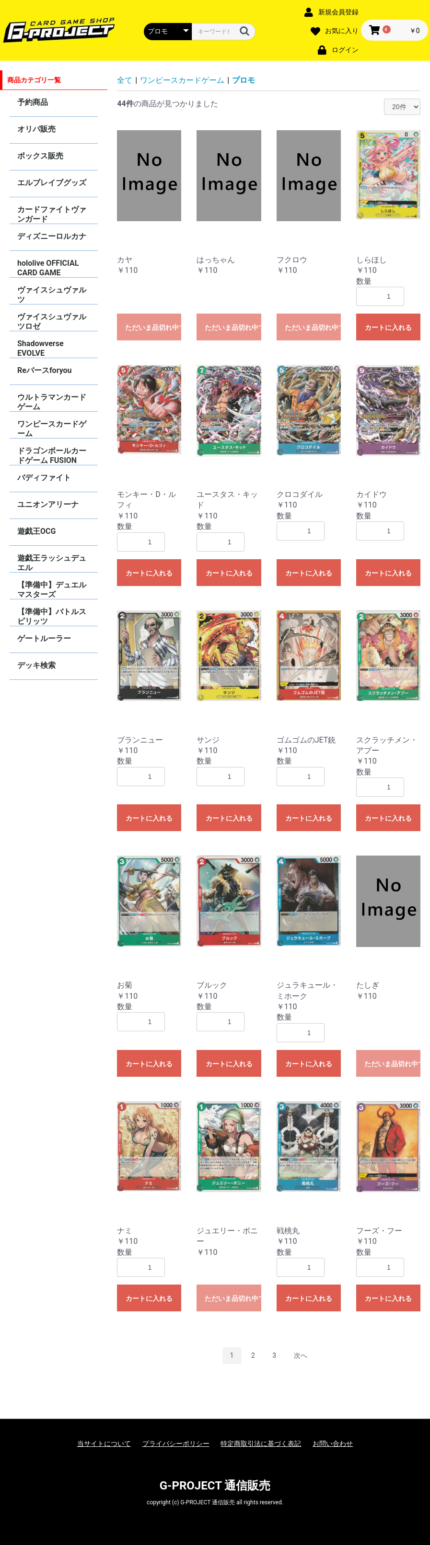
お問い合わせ (333, 1443)
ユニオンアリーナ (48, 504)
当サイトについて (104, 1443)
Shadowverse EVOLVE (40, 348)
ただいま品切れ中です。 (153, 327)
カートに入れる (388, 327)
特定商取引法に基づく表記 (261, 1443)
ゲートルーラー (44, 638)
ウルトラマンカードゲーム (51, 402)
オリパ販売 (36, 129)
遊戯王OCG (36, 531)
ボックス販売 (40, 155)
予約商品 (32, 102)
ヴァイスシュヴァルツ (51, 294)
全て (124, 80)
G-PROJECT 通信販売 (215, 1485)
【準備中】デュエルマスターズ (51, 589)
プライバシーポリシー (175, 1443)
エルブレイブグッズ (51, 182)
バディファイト (44, 477)
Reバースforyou (44, 370)
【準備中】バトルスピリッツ (51, 616)
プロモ (243, 80)
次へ (300, 1355)
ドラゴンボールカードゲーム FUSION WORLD (51, 455)
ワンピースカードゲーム (51, 428)
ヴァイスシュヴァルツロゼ (51, 321)
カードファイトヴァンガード (51, 214)
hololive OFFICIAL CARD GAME (48, 268)
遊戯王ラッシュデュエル (51, 562)
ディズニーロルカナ (51, 236)
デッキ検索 (36, 665)
